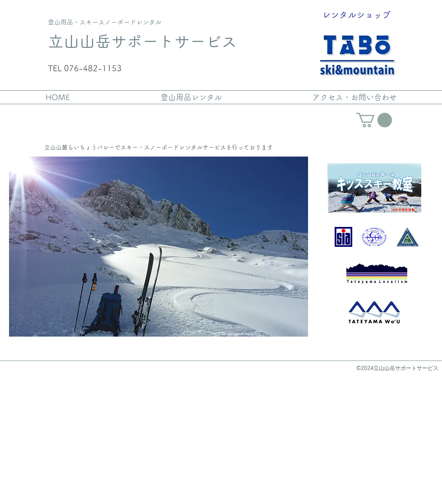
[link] (374, 120)
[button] (158, 247)
